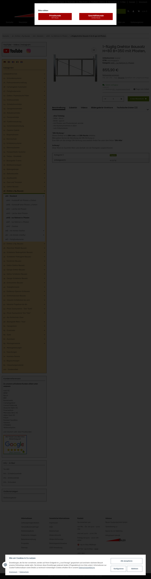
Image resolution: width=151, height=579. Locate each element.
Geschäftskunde (96, 16)
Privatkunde (55, 16)
